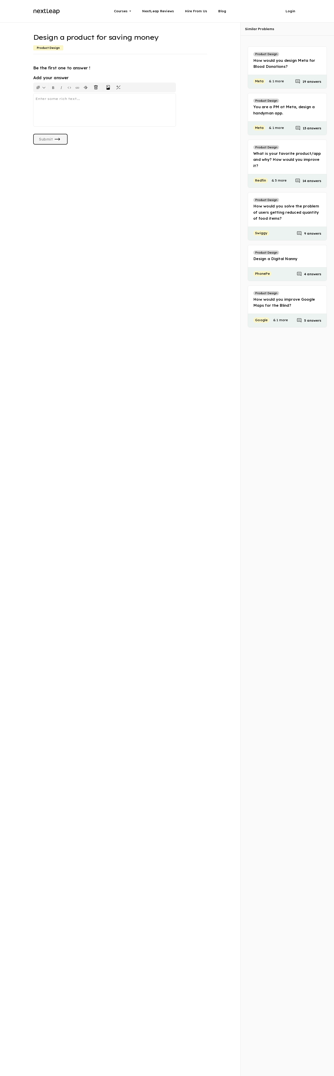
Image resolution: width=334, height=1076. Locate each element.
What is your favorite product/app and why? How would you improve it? (287, 159)
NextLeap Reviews (158, 11)
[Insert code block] (69, 87)
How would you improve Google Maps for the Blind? (284, 302)
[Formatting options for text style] (40, 87)
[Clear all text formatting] (97, 87)
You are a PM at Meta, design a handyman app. (284, 109)
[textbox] (104, 110)
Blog (222, 11)
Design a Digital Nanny (275, 258)
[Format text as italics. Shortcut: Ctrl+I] (61, 87)
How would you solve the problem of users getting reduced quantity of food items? (286, 212)
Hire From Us (196, 11)
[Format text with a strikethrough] (86, 87)
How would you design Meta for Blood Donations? (284, 63)
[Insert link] (77, 87)
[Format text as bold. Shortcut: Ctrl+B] (53, 87)
